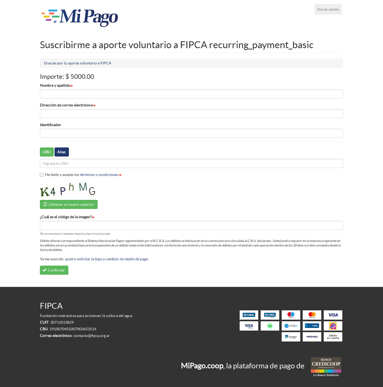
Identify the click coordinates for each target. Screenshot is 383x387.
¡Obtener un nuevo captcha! (71, 204)
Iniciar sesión (328, 9)
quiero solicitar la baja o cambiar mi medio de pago (106, 259)
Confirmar (54, 270)
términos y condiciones (99, 174)
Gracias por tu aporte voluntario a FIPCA (77, 63)
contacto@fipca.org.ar (91, 336)
